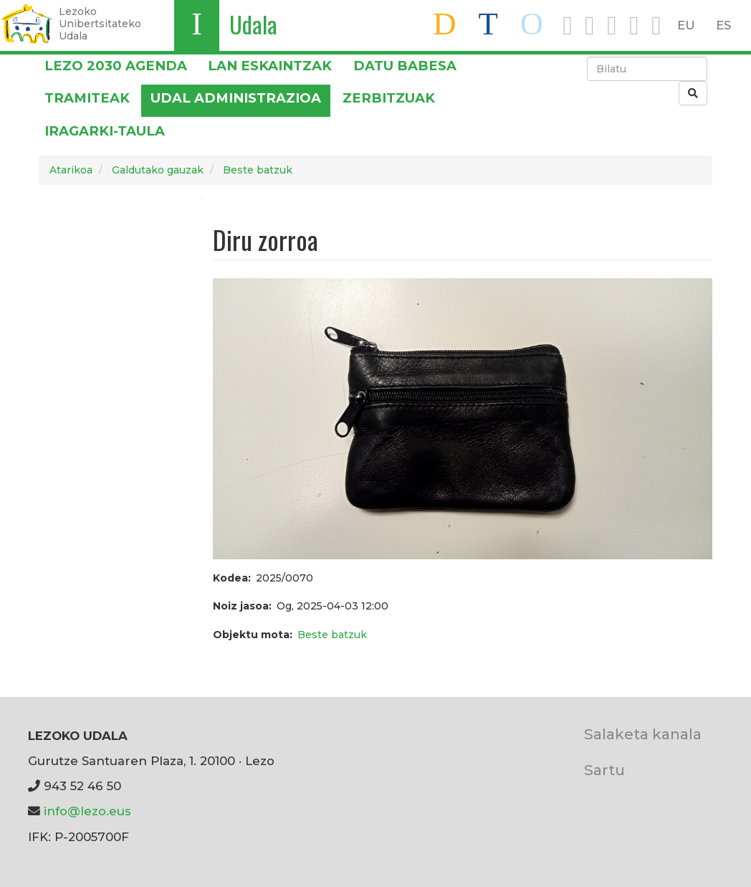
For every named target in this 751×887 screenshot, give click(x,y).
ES (723, 25)
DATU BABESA (404, 65)
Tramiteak (87, 98)
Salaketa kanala (643, 734)
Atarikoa (70, 169)
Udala (253, 24)
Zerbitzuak (389, 98)
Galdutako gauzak (158, 169)
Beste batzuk (257, 169)
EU (686, 25)
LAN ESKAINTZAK (270, 65)
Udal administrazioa (235, 98)
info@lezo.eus (87, 811)
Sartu (604, 770)
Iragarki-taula (104, 131)
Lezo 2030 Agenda (115, 65)
